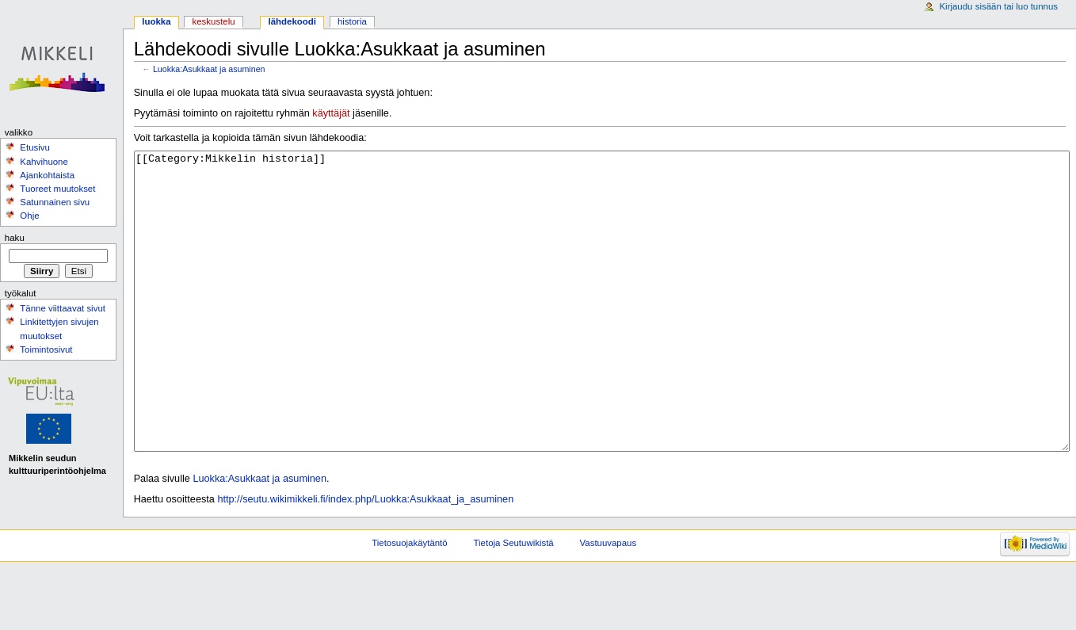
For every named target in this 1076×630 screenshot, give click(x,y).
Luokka (156, 21)
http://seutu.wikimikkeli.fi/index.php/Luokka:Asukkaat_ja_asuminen (365, 558)
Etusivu (35, 147)
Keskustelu (214, 21)
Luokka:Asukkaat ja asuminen (209, 69)
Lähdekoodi (291, 21)
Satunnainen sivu (55, 202)
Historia (352, 21)
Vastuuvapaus (608, 602)
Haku (15, 237)
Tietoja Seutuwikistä (514, 602)
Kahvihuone (44, 161)
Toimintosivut (46, 349)
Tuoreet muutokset (57, 188)
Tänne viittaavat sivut (62, 308)
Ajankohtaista (47, 175)
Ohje (29, 215)
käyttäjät (330, 113)
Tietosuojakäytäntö (409, 602)
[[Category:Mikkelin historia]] (602, 331)
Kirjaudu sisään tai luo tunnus (998, 6)
